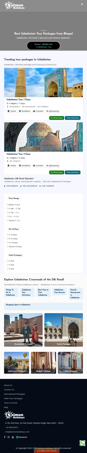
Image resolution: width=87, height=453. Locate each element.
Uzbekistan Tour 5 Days (18, 154)
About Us (8, 385)
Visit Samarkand (29, 186)
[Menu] (82, 4)
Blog (6, 407)
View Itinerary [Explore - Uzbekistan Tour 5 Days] (72, 172)
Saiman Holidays (45, 448)
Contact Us (9, 390)
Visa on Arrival (10, 403)
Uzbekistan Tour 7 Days (18, 100)
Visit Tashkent (48, 186)
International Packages (14, 394)
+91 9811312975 (11, 427)
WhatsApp (57, 118)
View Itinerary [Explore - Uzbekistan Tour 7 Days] (72, 118)
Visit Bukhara (12, 186)
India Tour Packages (13, 398)
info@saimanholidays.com (17, 432)
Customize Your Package (47, 451)
